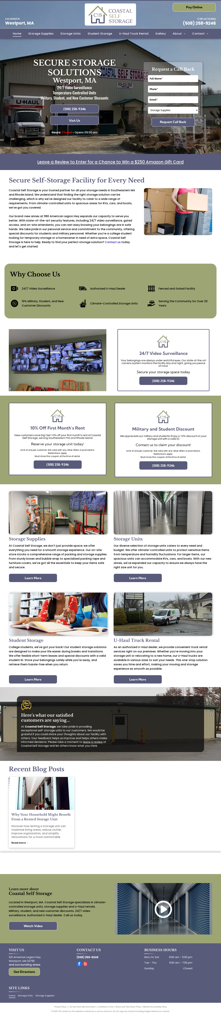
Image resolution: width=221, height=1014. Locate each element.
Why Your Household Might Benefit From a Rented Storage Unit (41, 817)
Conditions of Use (105, 1006)
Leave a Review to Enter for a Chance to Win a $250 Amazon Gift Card (110, 162)
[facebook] (79, 964)
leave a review (93, 742)
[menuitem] (17, 33)
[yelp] (85, 964)
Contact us (113, 242)
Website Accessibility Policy (155, 1006)
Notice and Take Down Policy (128, 1006)
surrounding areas (27, 964)
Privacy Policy (60, 1006)
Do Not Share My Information (83, 1006)
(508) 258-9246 (199, 23)
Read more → (20, 843)
